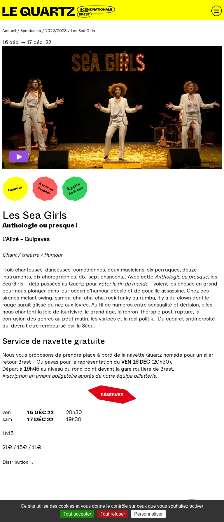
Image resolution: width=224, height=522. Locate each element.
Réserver (112, 394)
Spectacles (30, 30)
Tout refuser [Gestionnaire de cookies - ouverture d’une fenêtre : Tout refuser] (112, 514)
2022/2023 (55, 30)
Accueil (9, 30)
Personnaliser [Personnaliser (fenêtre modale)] (148, 514)
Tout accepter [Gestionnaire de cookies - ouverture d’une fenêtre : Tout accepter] (77, 514)
